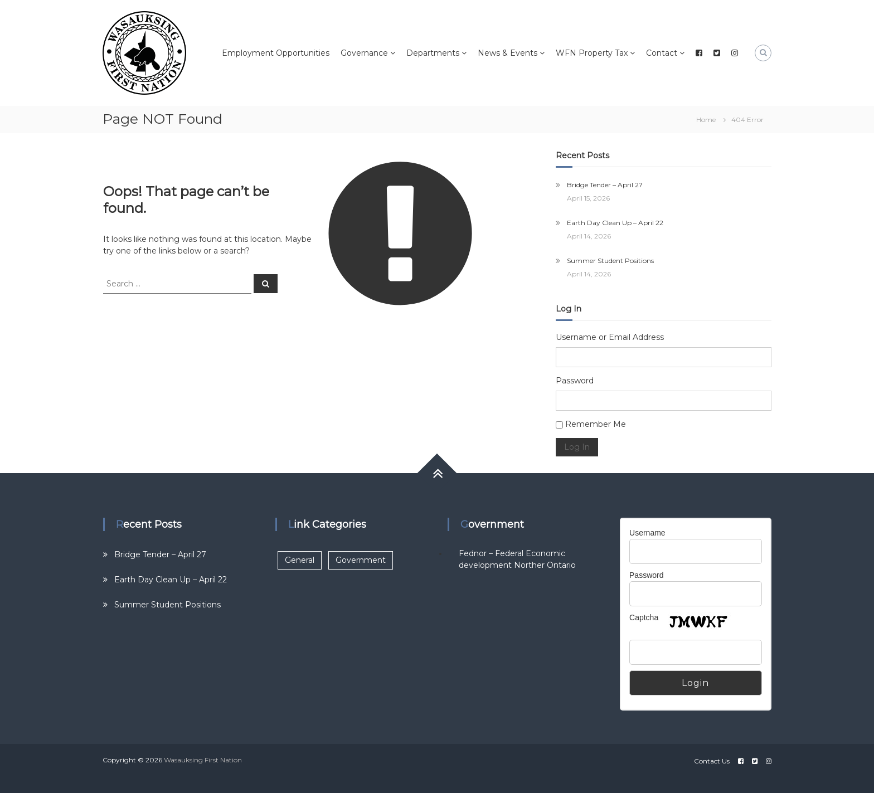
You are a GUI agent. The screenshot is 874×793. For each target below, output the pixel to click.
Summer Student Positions (610, 260)
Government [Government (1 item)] (361, 560)
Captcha (643, 617)
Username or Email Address (610, 337)
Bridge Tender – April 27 (605, 185)
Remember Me (595, 424)
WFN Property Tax (592, 53)
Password (575, 381)
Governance (364, 53)
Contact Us (712, 761)
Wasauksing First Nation (203, 760)
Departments (432, 53)
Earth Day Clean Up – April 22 (615, 222)
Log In (577, 447)
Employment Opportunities (275, 53)
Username (647, 532)
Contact (661, 53)
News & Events (507, 53)
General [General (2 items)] (299, 560)
